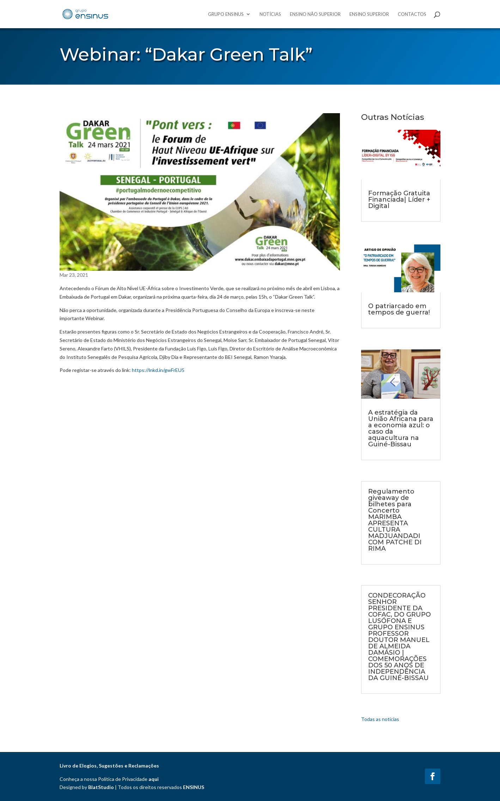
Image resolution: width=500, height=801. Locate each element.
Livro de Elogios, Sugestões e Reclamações (109, 766)
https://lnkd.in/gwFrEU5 (158, 370)
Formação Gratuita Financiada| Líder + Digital (399, 199)
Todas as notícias (380, 719)
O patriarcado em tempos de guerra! (399, 309)
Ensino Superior (369, 14)
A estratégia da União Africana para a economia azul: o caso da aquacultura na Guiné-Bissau (400, 428)
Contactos (412, 14)
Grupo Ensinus (226, 14)
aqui (153, 779)
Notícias (270, 14)
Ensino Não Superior (315, 14)
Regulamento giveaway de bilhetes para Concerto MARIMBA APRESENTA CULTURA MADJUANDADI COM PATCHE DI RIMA (395, 520)
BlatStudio (101, 787)
